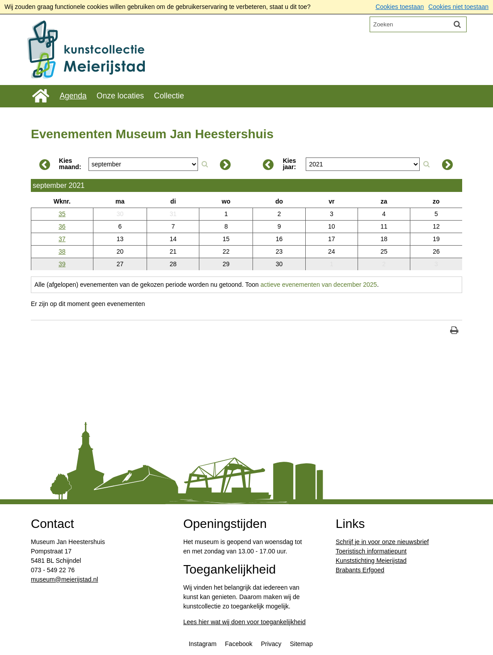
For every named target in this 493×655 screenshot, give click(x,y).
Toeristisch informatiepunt (371, 551)
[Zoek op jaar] (426, 164)
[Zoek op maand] (204, 164)
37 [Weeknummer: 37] (62, 238)
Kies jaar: (289, 163)
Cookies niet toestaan (458, 6)
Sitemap (301, 643)
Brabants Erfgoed (360, 570)
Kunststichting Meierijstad (371, 560)
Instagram (202, 643)
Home (40, 96)
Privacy (271, 643)
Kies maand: (70, 163)
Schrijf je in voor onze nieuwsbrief (382, 541)
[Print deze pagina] (454, 331)
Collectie (169, 95)
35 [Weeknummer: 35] (62, 213)
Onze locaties (120, 95)
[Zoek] (457, 24)
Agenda (72, 95)
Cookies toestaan (399, 6)
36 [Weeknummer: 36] (62, 226)
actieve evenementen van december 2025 (319, 284)
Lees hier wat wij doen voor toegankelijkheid (244, 621)
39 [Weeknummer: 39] (62, 264)
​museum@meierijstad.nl (64, 579)
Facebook (238, 643)
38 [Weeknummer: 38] (62, 251)
